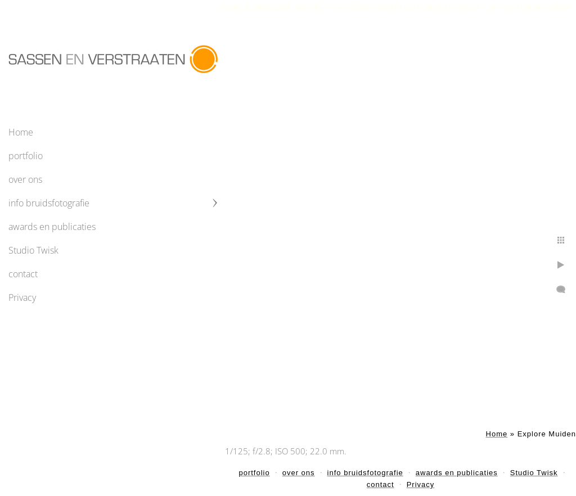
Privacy (22, 297)
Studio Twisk (33, 250)
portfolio (25, 156)
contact (23, 274)
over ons (25, 179)
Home (20, 132)
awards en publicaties (52, 226)
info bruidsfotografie (48, 203)
